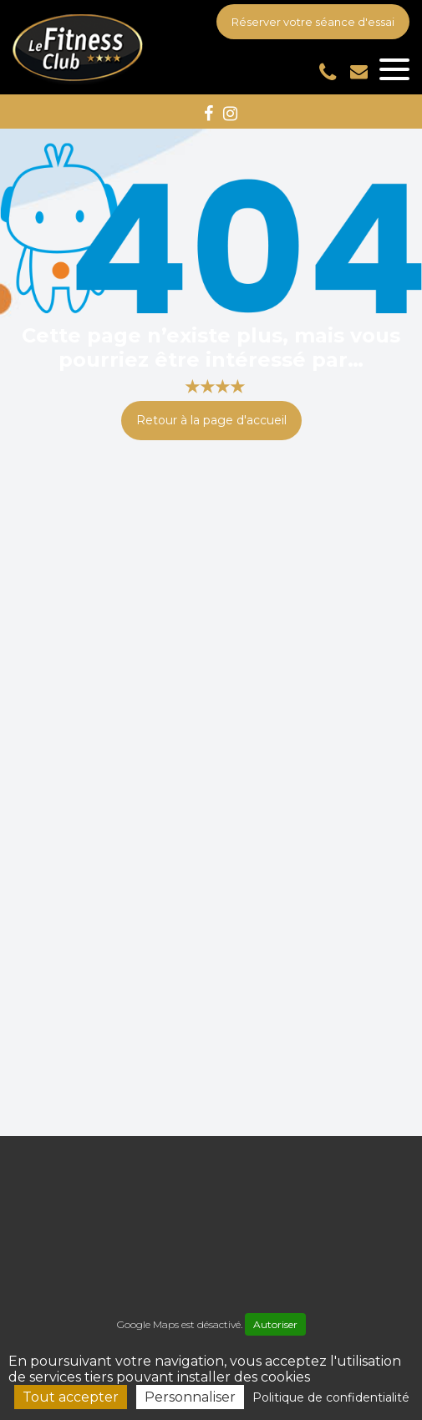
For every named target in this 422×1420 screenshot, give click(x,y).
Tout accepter (71, 1397)
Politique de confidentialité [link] (330, 1397)
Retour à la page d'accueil (211, 420)
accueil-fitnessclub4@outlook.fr (359, 71)
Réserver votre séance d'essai (312, 21)
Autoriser (275, 1324)
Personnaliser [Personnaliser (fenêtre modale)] (190, 1397)
